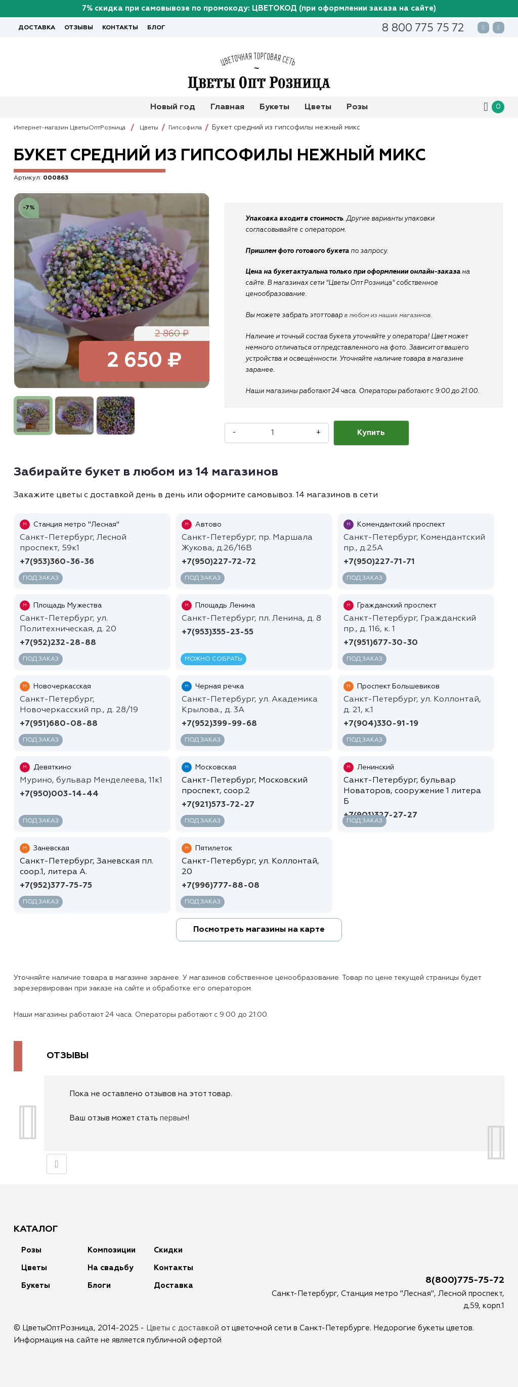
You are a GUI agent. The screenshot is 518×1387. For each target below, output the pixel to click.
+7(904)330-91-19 (380, 724)
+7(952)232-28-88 (58, 643)
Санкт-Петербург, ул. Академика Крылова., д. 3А (250, 705)
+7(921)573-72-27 (218, 805)
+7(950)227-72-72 (219, 562)
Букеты (274, 107)
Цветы (318, 107)
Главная (227, 107)
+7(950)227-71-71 (379, 562)
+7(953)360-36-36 (57, 562)
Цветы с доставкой (182, 1328)
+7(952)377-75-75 (56, 886)
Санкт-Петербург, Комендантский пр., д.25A (414, 543)
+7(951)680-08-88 (59, 724)
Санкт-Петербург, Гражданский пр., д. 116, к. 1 (409, 624)
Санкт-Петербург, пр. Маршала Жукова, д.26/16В (247, 543)
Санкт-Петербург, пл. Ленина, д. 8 (251, 619)
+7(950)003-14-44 (59, 794)
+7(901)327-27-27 (380, 815)
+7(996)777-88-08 (221, 886)
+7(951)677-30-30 (380, 643)
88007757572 (423, 29)
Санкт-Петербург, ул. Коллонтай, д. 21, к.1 (412, 705)
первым (173, 1118)
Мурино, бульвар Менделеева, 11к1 (91, 780)
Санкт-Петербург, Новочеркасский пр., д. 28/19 (79, 705)
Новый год (172, 107)
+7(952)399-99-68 (219, 724)
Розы (357, 107)
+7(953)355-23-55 (217, 632)
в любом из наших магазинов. (392, 315)
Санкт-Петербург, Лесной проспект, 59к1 (73, 543)
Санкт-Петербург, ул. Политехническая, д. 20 (68, 624)
